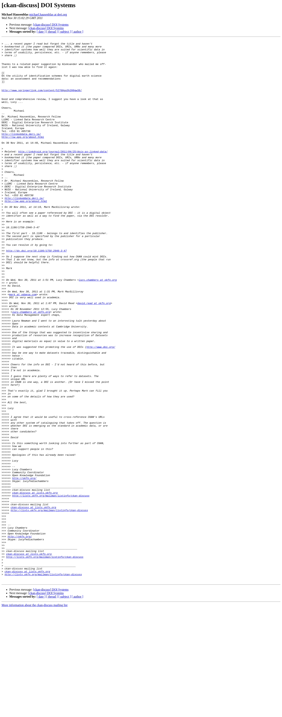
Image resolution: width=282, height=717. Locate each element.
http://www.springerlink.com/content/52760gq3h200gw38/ (42, 100)
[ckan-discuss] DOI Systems (51, 24)
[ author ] (77, 31)
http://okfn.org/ (24, 566)
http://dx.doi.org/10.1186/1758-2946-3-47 (36, 293)
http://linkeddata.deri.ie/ (21, 153)
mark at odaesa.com (22, 345)
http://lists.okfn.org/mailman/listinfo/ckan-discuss (51, 587)
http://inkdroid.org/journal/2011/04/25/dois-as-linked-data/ (63, 174)
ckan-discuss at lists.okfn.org (35, 583)
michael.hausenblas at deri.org (48, 14)
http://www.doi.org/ (100, 408)
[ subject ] (64, 31)
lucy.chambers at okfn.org (98, 328)
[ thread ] (52, 31)
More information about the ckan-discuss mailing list (35, 713)
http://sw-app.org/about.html (23, 156)
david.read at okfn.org (94, 356)
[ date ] (41, 31)
